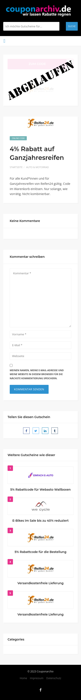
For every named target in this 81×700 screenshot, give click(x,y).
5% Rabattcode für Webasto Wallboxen (40, 489)
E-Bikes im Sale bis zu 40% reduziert (40, 521)
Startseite (16, 167)
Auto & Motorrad (37, 167)
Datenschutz (53, 678)
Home (23, 678)
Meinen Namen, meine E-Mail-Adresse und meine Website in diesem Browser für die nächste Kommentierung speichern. (37, 374)
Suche (72, 26)
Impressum (36, 678)
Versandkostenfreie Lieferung (40, 583)
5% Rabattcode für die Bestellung (41, 552)
